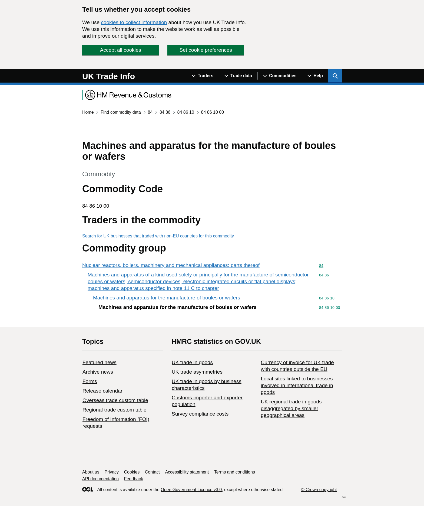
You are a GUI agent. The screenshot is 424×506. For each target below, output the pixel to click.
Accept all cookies (120, 50)
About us (90, 472)
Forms (89, 381)
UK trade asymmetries (197, 372)
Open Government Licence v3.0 (191, 489)
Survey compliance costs (200, 414)
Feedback (133, 478)
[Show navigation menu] (202, 76)
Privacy (112, 472)
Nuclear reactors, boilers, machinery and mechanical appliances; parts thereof (171, 265)
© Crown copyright (319, 489)
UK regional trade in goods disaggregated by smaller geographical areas (291, 408)
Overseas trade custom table (115, 400)
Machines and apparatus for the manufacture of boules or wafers (166, 298)
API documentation (100, 478)
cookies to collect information (134, 22)
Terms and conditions (234, 472)
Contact (152, 472)
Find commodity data (121, 112)
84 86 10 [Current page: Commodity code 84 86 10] (185, 112)
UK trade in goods (192, 362)
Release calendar (102, 391)
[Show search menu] (335, 76)
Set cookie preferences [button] (206, 50)
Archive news (97, 372)
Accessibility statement (187, 472)
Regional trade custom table (114, 410)
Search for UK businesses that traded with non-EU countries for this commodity (158, 236)
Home (88, 112)
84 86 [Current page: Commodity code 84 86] (165, 112)
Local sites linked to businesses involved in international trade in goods (297, 385)
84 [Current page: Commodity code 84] (150, 112)
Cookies (132, 472)
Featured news (99, 362)
